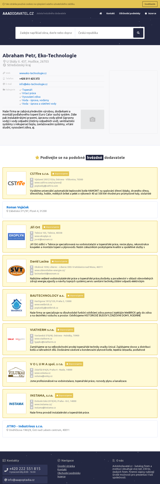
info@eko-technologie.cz (33, 84)
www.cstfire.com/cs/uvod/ (48, 182)
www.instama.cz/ (43, 404)
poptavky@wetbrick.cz (46, 308)
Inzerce (150, 13)
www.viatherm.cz (43, 338)
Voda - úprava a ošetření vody (39, 103)
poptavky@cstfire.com (46, 186)
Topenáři (27, 89)
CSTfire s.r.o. (39, 173)
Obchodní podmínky (129, 13)
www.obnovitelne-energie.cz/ (50, 270)
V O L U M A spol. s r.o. (46, 364)
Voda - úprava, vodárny (35, 100)
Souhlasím (150, 4)
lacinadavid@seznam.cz (47, 273)
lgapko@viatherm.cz (45, 342)
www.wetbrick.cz (43, 304)
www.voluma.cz (42, 373)
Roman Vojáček (17, 207)
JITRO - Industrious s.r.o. (24, 426)
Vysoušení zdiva (31, 96)
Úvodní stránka (66, 466)
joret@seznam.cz (43, 239)
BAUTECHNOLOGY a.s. (47, 295)
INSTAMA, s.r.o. (41, 395)
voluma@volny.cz (43, 376)
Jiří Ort (35, 227)
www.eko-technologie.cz (33, 73)
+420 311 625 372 (29, 78)
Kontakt (110, 13)
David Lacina (39, 261)
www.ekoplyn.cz (43, 236)
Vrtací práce (29, 93)
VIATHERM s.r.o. (42, 330)
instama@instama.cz (45, 407)
